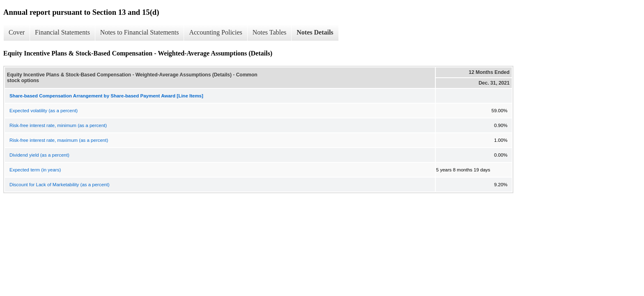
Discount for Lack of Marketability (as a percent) (59, 184)
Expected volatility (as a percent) (43, 110)
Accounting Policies (215, 32)
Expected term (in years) (35, 169)
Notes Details (315, 32)
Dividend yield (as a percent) (39, 155)
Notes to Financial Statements (139, 32)
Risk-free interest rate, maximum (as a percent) (58, 140)
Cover (17, 32)
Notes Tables (270, 32)
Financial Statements (62, 32)
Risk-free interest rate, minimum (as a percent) (58, 125)
